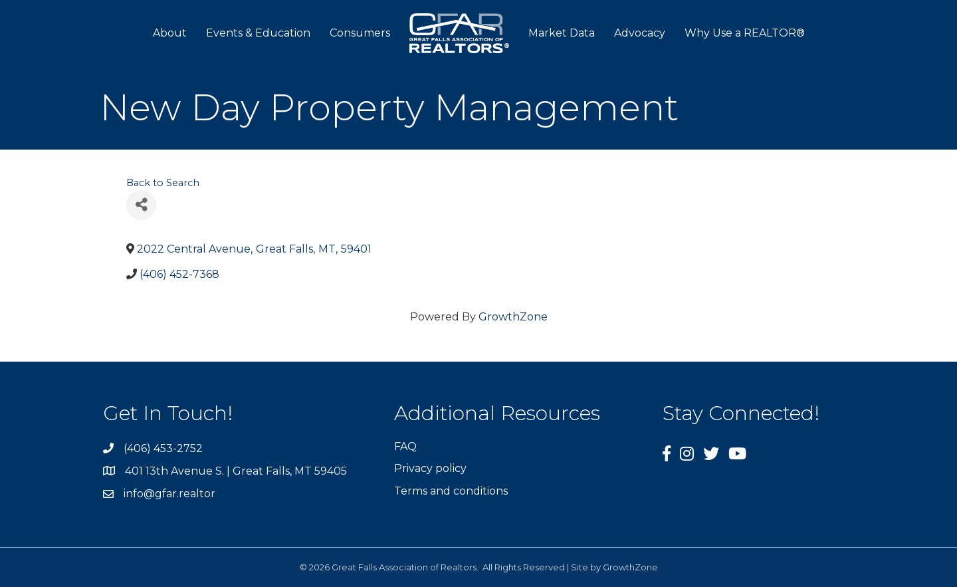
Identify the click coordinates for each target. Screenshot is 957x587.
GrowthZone (513, 316)
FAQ (405, 446)
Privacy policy (430, 468)
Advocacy (639, 33)
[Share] (141, 205)
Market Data (561, 33)
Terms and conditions (451, 491)
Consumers (360, 33)
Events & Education (258, 33)
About (170, 33)
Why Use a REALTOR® (745, 33)
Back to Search (162, 183)
